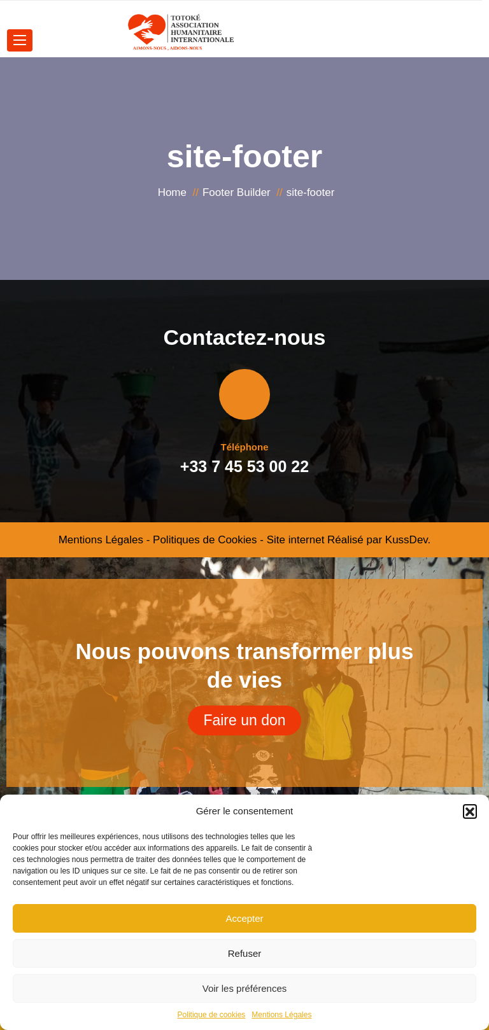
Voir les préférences (244, 988)
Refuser (245, 953)
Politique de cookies (212, 1014)
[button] (470, 811)
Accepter (244, 918)
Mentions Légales (281, 1014)
